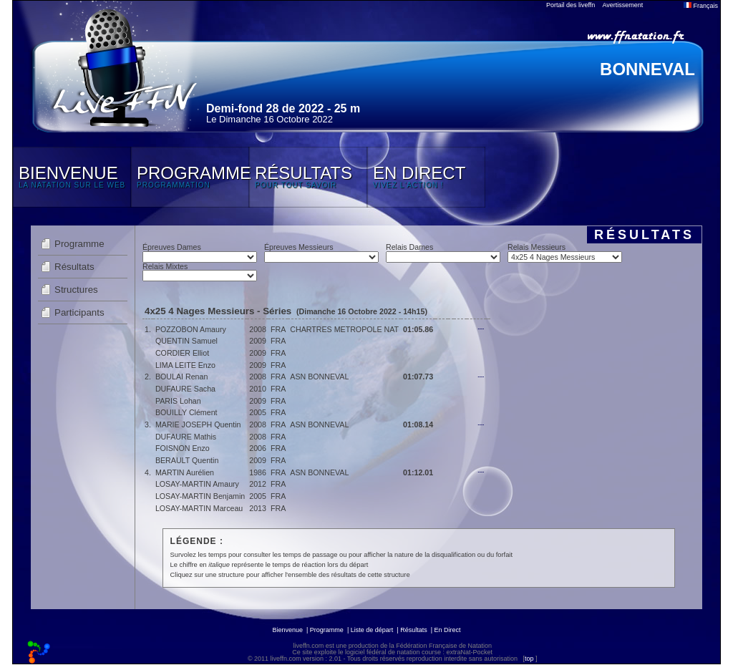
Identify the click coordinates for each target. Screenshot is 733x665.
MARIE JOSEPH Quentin (198, 424)
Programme (79, 243)
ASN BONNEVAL (319, 376)
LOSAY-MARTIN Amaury (197, 484)
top (529, 658)
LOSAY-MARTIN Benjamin (200, 496)
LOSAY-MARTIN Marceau (199, 508)
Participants (79, 312)
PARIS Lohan (178, 401)
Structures (76, 289)
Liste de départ (372, 630)
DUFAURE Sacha (185, 388)
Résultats (74, 266)
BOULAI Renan (181, 376)
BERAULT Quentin (186, 460)
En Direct (448, 630)
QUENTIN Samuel (186, 340)
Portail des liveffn (570, 5)
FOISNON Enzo (182, 448)
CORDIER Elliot (182, 353)
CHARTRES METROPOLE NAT (344, 329)
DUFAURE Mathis (185, 436)
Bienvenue (287, 630)
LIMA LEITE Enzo (185, 365)
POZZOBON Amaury (190, 329)
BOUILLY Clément (186, 412)
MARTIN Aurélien (184, 472)
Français (701, 5)
